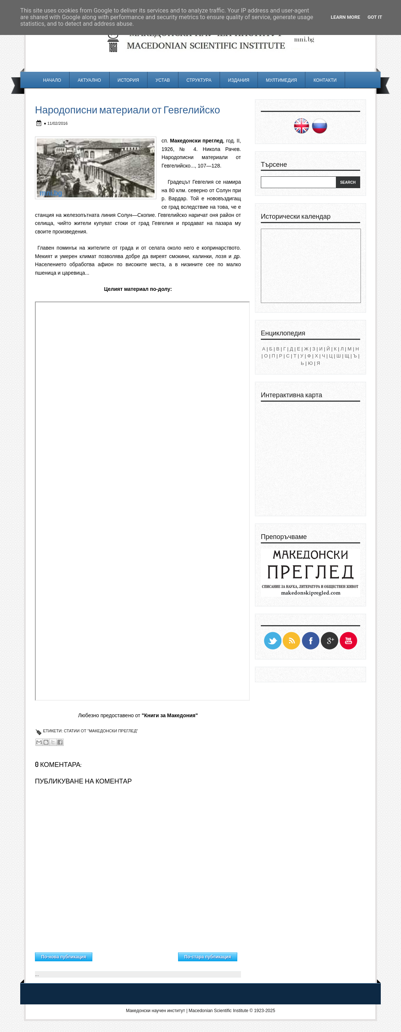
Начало (52, 80)
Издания (238, 80)
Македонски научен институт (155, 1010)
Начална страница (135, 955)
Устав (163, 80)
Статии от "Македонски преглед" (101, 731)
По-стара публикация (207, 956)
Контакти (325, 80)
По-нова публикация (63, 956)
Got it (375, 17)
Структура (199, 80)
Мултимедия (281, 80)
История (128, 80)
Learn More (345, 17)
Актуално (89, 80)
